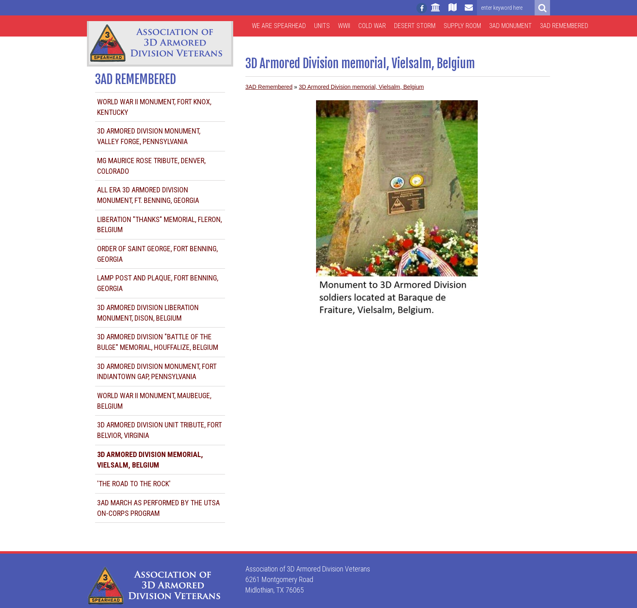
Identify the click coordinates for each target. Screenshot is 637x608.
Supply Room (462, 26)
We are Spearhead (279, 26)
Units (322, 26)
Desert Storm (415, 26)
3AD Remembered (564, 26)
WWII (344, 26)
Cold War (372, 26)
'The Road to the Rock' (134, 483)
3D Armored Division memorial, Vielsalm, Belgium (361, 87)
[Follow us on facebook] (421, 8)
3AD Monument (510, 26)
